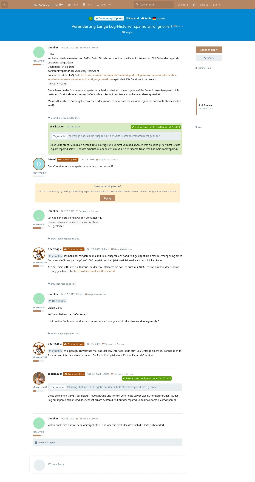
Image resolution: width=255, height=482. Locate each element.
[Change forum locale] (183, 5)
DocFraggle (59, 300)
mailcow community (48, 4)
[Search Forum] (154, 4)
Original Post (203, 67)
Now (199, 126)
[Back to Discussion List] (4, 4)
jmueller (61, 136)
